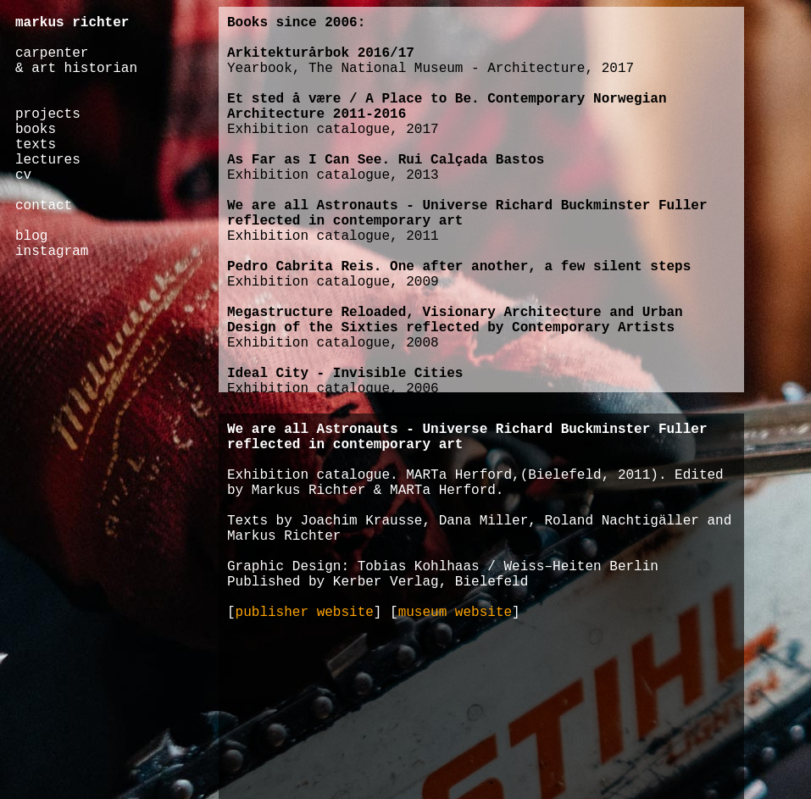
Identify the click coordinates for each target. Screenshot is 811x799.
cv (23, 175)
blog (31, 236)
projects (48, 114)
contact (43, 206)
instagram (51, 251)
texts (35, 145)
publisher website (305, 612)
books (35, 129)
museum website (455, 612)
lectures (48, 160)
